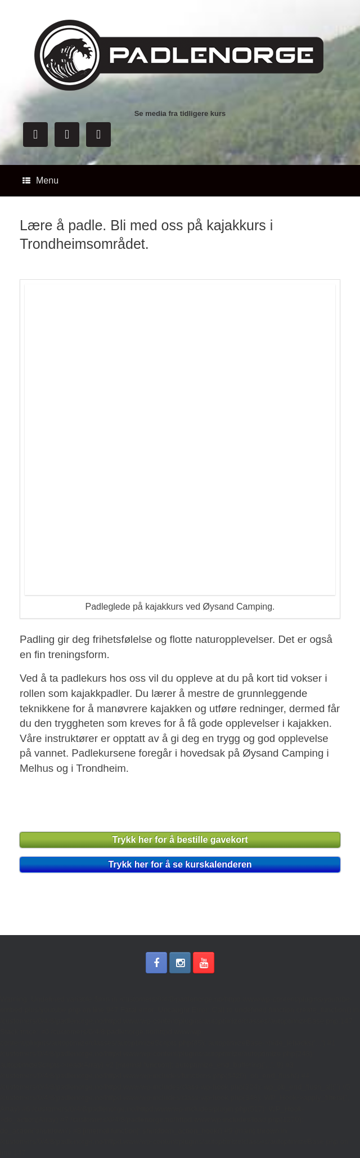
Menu (40, 180)
